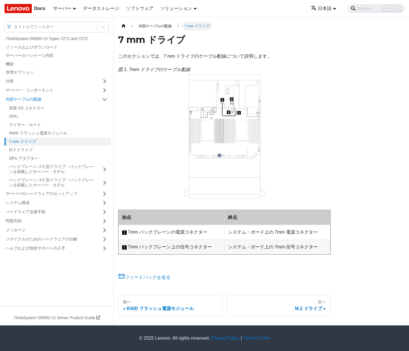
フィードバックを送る (144, 277)
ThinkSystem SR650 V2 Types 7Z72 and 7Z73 (46, 38)
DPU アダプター (23, 158)
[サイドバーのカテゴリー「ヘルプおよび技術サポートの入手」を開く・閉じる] (104, 248)
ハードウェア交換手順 (25, 211)
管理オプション (20, 72)
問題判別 (14, 221)
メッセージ (16, 230)
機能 (10, 64)
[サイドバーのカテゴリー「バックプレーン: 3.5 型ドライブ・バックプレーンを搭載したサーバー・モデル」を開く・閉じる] (104, 182)
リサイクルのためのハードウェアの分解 (41, 239)
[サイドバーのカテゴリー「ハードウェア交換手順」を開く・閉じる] (104, 212)
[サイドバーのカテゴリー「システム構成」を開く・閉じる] (104, 202)
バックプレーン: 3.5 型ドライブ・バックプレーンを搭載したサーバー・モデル (51, 182)
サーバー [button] (62, 8)
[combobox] (14, 27)
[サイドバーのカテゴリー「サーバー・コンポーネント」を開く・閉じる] (104, 90)
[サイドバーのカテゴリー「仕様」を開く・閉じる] (104, 81)
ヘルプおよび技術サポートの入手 (35, 248)
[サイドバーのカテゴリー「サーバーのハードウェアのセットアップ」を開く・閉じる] (104, 193)
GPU (13, 116)
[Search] (376, 8)
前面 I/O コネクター (26, 108)
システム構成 (18, 202)
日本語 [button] (321, 8)
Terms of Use (256, 338)
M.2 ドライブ (21, 150)
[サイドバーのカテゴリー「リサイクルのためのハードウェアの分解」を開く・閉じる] (104, 239)
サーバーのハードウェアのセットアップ (41, 193)
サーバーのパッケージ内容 (29, 55)
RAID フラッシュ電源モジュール (38, 133)
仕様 (10, 81)
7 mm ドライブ (22, 141)
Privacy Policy (225, 338)
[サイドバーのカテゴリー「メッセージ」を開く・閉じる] (104, 230)
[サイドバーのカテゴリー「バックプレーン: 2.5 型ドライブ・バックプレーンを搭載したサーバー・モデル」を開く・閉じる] (104, 169)
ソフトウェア (139, 8)
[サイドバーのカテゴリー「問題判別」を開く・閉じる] (104, 221)
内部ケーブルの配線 (23, 99)
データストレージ (101, 8)
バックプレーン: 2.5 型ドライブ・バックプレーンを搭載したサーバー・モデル (51, 169)
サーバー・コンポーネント (29, 90)
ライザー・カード (25, 124)
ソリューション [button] (176, 8)
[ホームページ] (123, 26)
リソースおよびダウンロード (31, 47)
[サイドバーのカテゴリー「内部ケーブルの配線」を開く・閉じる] (104, 99)
